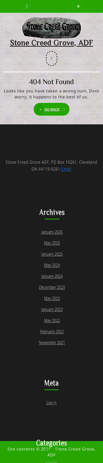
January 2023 (51, 347)
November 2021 (52, 386)
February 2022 (52, 373)
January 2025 (51, 281)
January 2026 (51, 254)
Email (66, 179)
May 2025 (52, 267)
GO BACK (53, 110)
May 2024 (52, 294)
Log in (51, 458)
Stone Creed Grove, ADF (51, 42)
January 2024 (51, 307)
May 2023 (52, 333)
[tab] (26, 6)
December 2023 (52, 320)
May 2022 (52, 360)
